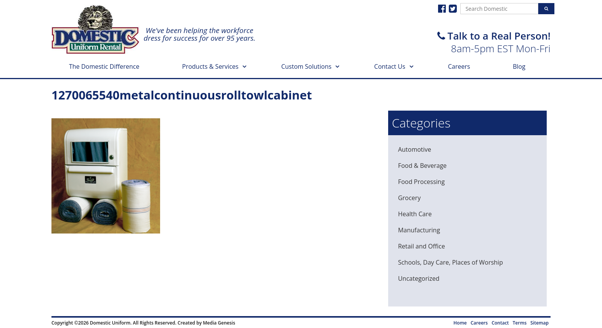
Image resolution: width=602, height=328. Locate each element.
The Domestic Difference (104, 66)
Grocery (409, 198)
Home (460, 323)
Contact (500, 323)
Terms (519, 323)
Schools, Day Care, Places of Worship (450, 262)
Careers (459, 66)
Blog (519, 66)
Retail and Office (421, 246)
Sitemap (540, 323)
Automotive (414, 149)
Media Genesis (219, 323)
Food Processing (421, 181)
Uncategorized (419, 278)
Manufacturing (419, 230)
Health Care (415, 214)
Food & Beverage (422, 165)
